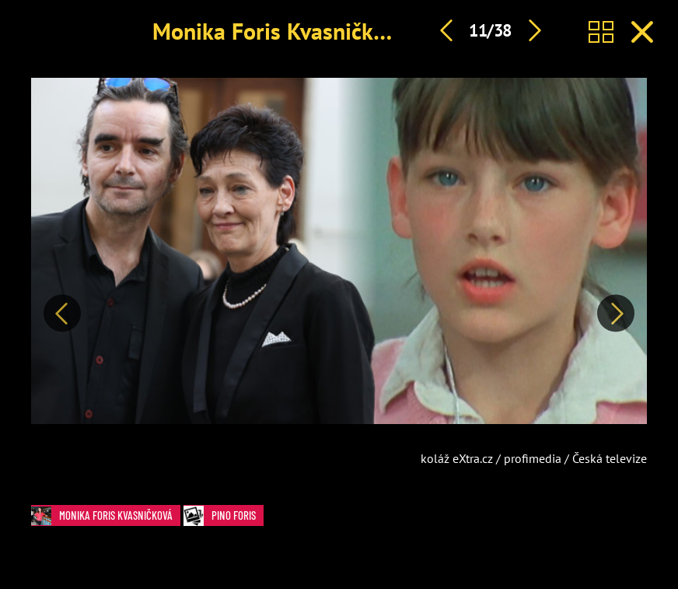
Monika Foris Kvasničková (280, 31)
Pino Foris (223, 515)
